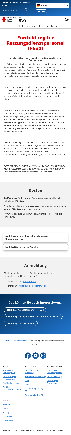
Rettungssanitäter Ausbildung (32, 371)
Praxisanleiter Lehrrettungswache (54, 371)
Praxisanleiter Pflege (54, 377)
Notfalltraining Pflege (11, 383)
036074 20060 (29, 281)
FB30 (27, 381)
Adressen (6, 405)
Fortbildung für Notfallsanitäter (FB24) (25, 309)
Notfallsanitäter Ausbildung (35, 377)
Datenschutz (8, 420)
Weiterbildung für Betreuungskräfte (9, 378)
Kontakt (6, 409)
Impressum (7, 416)
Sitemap (6, 412)
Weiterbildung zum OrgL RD (34, 390)
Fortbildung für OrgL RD (34, 395)
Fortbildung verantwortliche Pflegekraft (13, 388)
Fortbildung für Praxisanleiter (20, 323)
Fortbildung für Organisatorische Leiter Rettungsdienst (33, 316)
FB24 (27, 385)
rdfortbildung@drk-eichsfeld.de (31, 285)
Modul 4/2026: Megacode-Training (21, 247)
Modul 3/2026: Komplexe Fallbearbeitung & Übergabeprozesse (26, 237)
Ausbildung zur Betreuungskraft (9, 371)
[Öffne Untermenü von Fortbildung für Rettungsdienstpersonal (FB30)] (35, 26)
